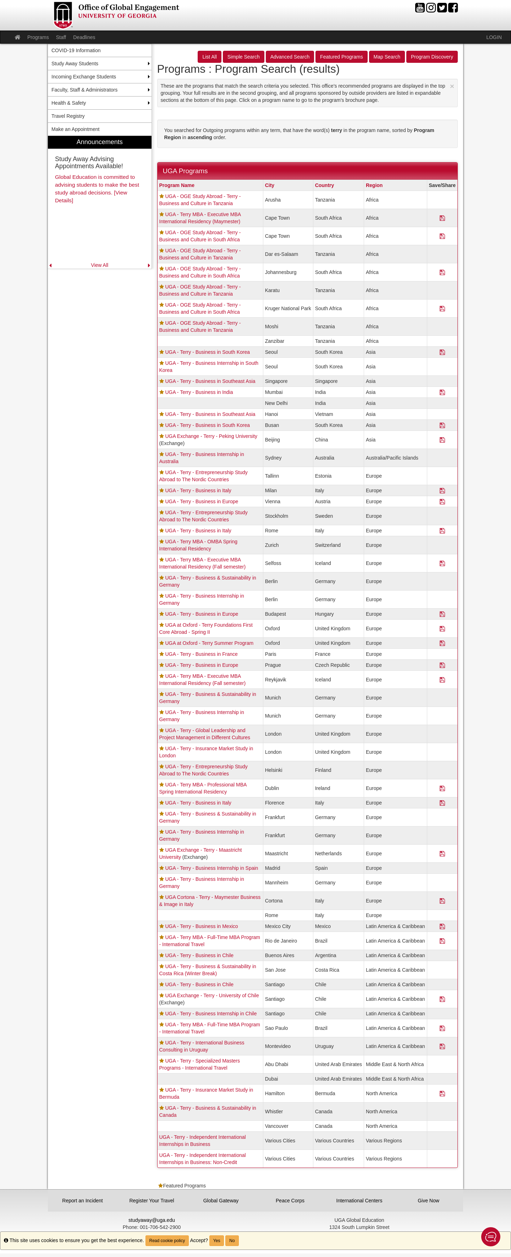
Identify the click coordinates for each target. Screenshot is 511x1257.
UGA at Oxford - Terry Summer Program (209, 643)
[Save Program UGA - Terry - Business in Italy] (442, 490)
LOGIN (494, 37)
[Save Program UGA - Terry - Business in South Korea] (442, 352)
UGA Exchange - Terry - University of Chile (212, 995)
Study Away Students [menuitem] (74, 63)
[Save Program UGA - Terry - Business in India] (442, 392)
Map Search (387, 57)
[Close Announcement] (452, 86)
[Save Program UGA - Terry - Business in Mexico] (442, 926)
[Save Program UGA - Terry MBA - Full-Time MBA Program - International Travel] (442, 941)
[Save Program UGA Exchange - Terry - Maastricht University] (442, 853)
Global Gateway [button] (221, 1200)
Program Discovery (432, 57)
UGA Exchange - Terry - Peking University (211, 436)
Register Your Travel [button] (151, 1200)
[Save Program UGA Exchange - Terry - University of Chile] (442, 999)
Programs (38, 37)
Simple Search (243, 57)
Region (374, 185)
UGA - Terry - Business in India (199, 392)
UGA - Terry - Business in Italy (198, 490)
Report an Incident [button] (82, 1200)
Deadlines (84, 37)
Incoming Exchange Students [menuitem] (83, 76)
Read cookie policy (167, 1240)
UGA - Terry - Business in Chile (199, 955)
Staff (61, 37)
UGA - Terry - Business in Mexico (201, 926)
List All (209, 57)
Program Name (177, 185)
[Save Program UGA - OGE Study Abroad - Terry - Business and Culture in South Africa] (442, 236)
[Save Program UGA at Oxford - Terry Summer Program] (442, 643)
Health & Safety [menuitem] (68, 103)
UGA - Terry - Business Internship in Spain (211, 868)
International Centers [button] (359, 1200)
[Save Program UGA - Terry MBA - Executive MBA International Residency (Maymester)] (442, 218)
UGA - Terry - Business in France (201, 654)
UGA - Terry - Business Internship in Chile (211, 1013)
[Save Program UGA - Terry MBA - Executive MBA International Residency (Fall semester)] (442, 563)
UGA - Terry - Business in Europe (201, 501)
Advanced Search (290, 57)
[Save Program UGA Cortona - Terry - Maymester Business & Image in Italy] (442, 901)
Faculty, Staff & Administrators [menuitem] (84, 90)
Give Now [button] (428, 1200)
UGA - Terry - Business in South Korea (207, 352)
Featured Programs (341, 57)
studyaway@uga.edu (151, 1220)
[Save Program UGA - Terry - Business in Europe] (442, 501)
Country (324, 185)
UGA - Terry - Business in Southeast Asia (210, 381)
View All (99, 265)
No (232, 1240)
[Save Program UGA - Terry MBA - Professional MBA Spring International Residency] (442, 788)
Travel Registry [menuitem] (68, 116)
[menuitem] (100, 202)
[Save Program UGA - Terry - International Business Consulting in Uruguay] (442, 1046)
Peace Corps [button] (290, 1200)
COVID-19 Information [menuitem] (76, 50)
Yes (216, 1240)
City (269, 185)
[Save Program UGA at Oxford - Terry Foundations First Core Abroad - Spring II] (442, 628)
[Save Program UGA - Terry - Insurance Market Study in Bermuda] (442, 1093)
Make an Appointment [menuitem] (75, 129)
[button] (490, 1236)
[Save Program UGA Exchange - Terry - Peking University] (442, 440)
